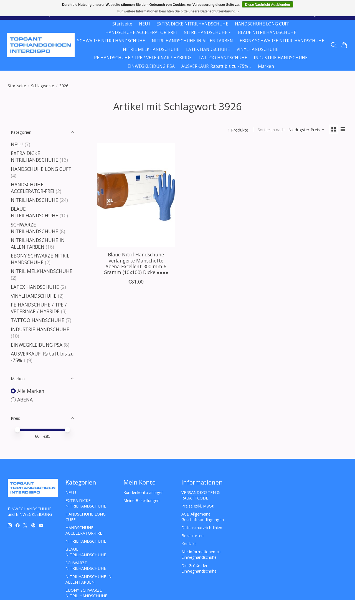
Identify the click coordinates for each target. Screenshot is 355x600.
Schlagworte (42, 85)
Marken (266, 66)
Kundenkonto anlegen (143, 492)
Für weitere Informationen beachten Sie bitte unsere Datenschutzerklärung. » (178, 11)
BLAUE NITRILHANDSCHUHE (267, 32)
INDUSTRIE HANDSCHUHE (281, 58)
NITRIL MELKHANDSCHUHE (151, 49)
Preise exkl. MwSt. (197, 506)
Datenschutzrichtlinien (201, 527)
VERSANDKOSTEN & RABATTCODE (200, 495)
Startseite (122, 24)
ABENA (25, 399)
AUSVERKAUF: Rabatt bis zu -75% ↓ (216, 66)
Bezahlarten (192, 535)
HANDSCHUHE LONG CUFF (262, 24)
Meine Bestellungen (141, 500)
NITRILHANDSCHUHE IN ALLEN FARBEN (192, 41)
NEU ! (144, 24)
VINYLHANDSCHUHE (257, 49)
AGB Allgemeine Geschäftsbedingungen (202, 516)
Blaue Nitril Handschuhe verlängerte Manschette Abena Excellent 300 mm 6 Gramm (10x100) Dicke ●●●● (136, 264)
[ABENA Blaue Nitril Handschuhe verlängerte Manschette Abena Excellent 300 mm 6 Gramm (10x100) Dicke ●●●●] (136, 195)
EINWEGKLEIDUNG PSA (151, 66)
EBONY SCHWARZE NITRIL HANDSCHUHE (282, 41)
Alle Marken (30, 391)
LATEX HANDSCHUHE (208, 49)
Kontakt (188, 543)
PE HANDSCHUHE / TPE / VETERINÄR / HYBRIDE (143, 58)
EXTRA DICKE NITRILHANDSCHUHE (192, 24)
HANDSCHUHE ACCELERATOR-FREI (141, 32)
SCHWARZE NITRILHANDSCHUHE (111, 41)
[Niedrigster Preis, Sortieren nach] (306, 130)
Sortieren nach (270, 130)
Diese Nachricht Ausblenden (267, 5)
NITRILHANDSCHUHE (34, 200)
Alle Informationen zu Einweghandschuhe (200, 554)
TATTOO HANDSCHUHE (222, 58)
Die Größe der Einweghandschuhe (199, 568)
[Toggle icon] (333, 45)
